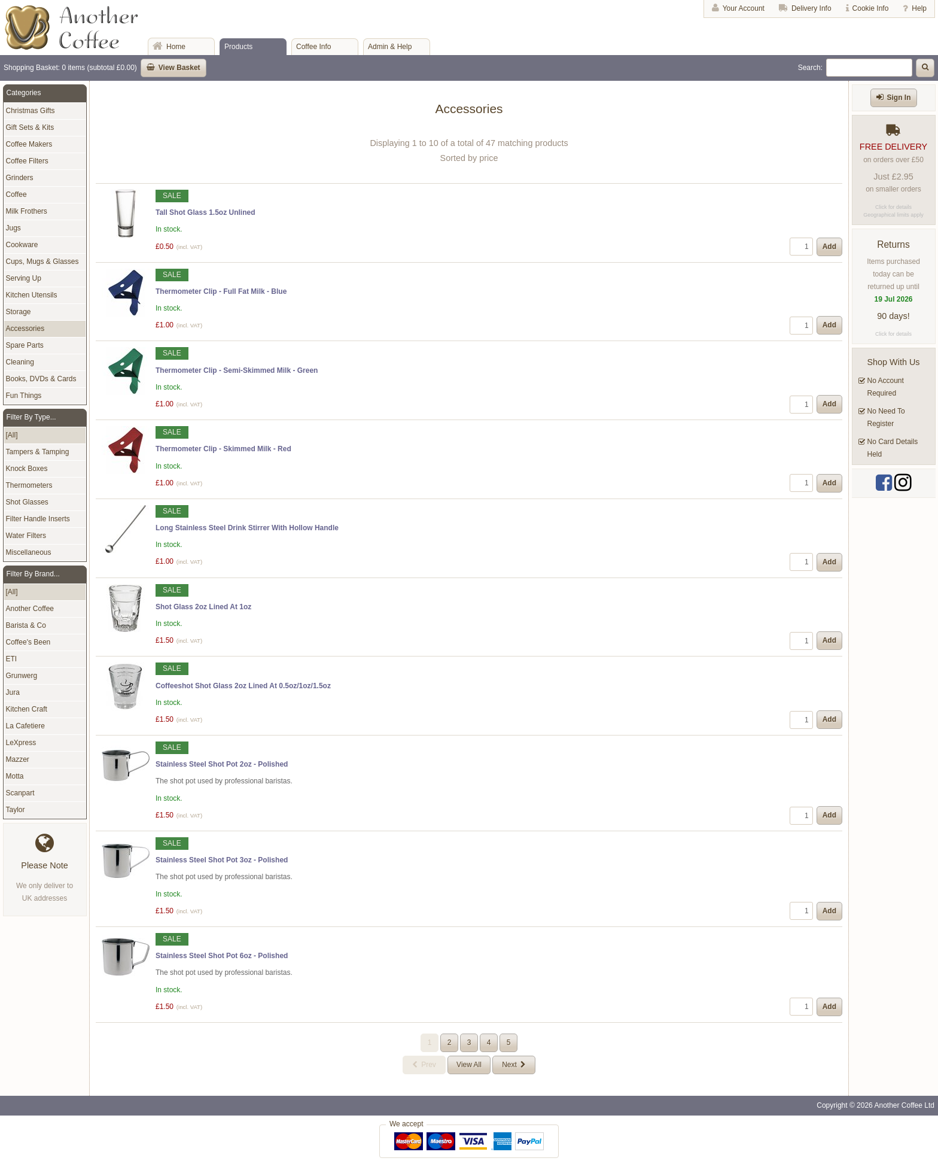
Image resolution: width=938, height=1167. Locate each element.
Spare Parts (25, 345)
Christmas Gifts (30, 111)
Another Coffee (30, 608)
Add (829, 246)
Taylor (15, 810)
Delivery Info (811, 8)
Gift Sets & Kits (30, 127)
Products (238, 46)
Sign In (899, 97)
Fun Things (24, 395)
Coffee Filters (27, 161)
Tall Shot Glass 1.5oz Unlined (205, 212)
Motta (15, 776)
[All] (12, 435)
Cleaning (20, 362)
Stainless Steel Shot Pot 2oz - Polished (222, 764)
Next (509, 1064)
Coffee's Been (28, 642)
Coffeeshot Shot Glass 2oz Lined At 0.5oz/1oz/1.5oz (243, 686)
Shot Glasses (27, 502)
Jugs (13, 228)
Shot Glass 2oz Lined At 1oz (203, 607)
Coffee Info (313, 46)
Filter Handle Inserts (38, 519)
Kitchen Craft (26, 709)
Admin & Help (390, 46)
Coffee (16, 194)
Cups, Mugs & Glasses (42, 261)
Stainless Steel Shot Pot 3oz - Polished (222, 860)
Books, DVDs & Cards (41, 379)
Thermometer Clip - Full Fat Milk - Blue (221, 291)
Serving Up (23, 278)
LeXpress (21, 743)
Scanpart (20, 793)
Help (919, 8)
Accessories (25, 328)
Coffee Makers (29, 144)
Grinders (20, 178)
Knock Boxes (27, 468)
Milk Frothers (26, 211)
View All (469, 1064)
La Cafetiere (25, 726)
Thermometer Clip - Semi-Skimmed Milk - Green (237, 370)
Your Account (744, 8)
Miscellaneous (28, 552)
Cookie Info (870, 8)
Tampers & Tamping (37, 452)
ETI (11, 659)
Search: (810, 67)
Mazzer (17, 759)
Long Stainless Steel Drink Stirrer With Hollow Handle (247, 528)
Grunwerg (22, 675)
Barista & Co (26, 625)
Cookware (22, 245)
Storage (18, 312)
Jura (13, 692)
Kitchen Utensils (31, 295)
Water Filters (26, 535)
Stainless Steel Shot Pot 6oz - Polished (222, 956)
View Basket (179, 67)
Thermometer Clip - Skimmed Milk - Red (223, 449)
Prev (428, 1064)
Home (175, 46)
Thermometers (29, 485)
